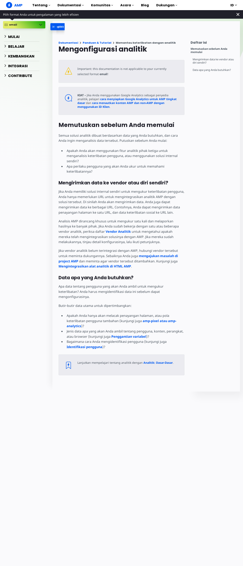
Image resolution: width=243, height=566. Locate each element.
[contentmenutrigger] (213, 43)
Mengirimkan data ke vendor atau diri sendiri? (214, 61)
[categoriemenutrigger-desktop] (66, 26)
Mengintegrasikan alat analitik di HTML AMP (95, 266)
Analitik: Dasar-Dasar (156, 357)
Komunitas (102, 5)
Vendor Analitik (117, 231)
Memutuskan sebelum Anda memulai (209, 50)
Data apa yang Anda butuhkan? (212, 70)
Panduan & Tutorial (97, 43)
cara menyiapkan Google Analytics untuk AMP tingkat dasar (130, 99)
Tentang (41, 5)
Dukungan (166, 5)
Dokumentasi (70, 5)
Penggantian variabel (127, 331)
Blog (145, 5)
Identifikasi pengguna (84, 341)
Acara (127, 5)
